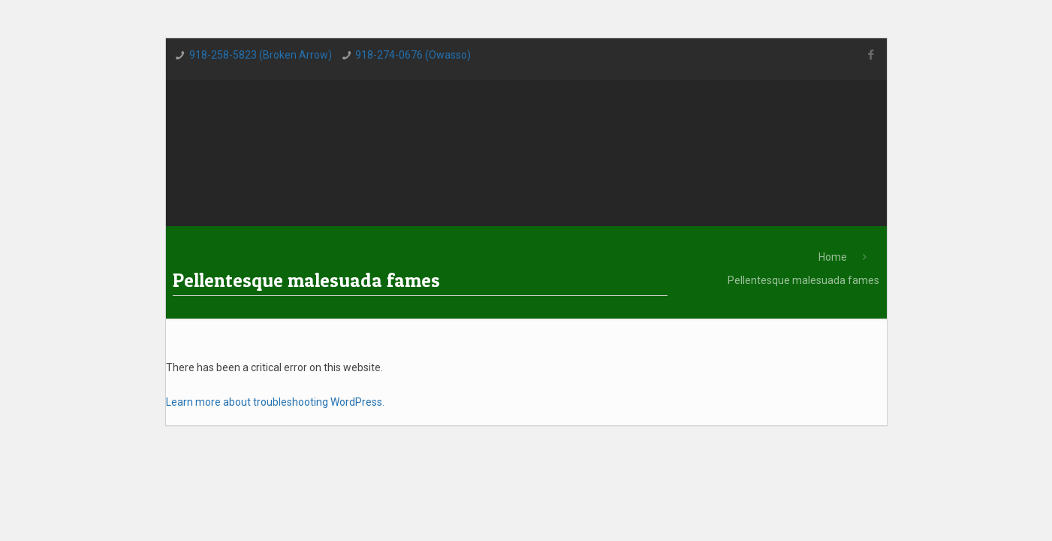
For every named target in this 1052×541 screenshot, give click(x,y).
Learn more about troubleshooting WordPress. (275, 402)
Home (832, 257)
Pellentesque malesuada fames (803, 280)
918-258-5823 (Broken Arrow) (260, 55)
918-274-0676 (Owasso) (413, 55)
